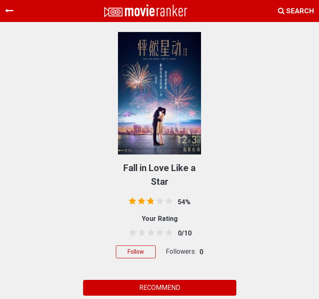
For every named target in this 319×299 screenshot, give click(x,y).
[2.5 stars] (149, 233)
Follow (136, 251)
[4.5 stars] (167, 233)
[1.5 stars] (140, 233)
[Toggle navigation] (9, 11)
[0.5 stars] (131, 233)
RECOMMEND (159, 288)
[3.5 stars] (158, 233)
